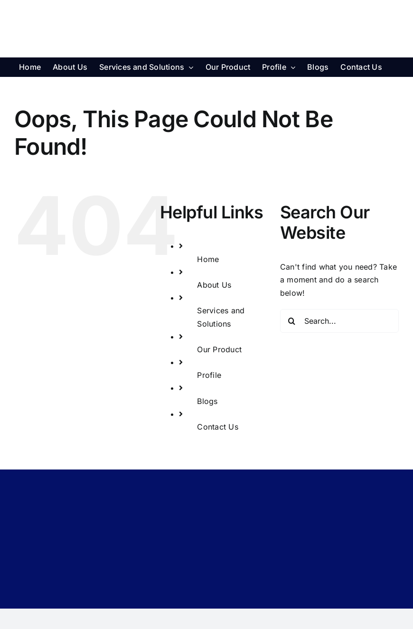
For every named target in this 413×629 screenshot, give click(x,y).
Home (208, 259)
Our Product (219, 349)
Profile (209, 375)
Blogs (207, 401)
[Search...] (339, 321)
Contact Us (217, 427)
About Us (214, 285)
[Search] (292, 321)
